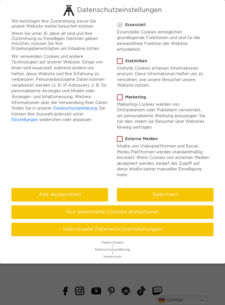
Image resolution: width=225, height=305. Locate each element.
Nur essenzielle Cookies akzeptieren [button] (112, 210)
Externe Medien (139, 137)
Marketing (133, 95)
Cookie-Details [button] (112, 241)
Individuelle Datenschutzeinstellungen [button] (112, 227)
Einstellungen (24, 118)
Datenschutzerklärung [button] (112, 248)
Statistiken (134, 59)
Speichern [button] (165, 193)
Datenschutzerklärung (75, 107)
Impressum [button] (112, 255)
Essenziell (133, 23)
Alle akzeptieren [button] (60, 193)
